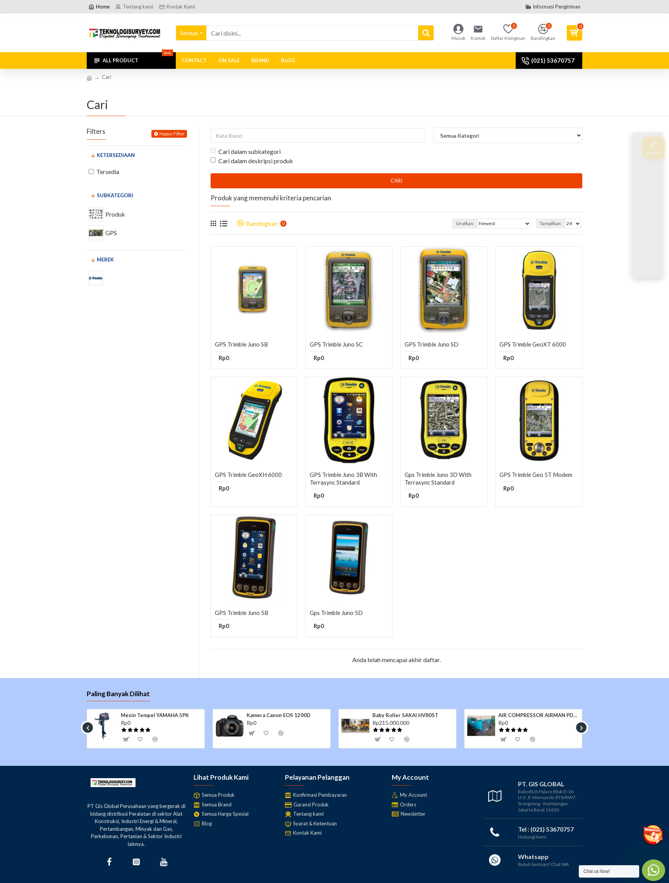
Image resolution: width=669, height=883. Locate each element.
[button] (87, 727)
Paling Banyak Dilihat (118, 694)
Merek (105, 259)
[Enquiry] (647, 147)
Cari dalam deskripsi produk (252, 160)
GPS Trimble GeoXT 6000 (532, 344)
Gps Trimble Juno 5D (336, 612)
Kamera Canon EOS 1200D (278, 715)
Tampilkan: (551, 223)
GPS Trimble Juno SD (431, 344)
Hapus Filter (172, 134)
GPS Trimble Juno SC (336, 344)
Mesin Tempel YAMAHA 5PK (155, 715)
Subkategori (115, 195)
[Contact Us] (647, 233)
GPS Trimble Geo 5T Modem (535, 474)
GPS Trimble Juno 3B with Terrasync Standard (343, 478)
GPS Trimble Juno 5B (241, 612)
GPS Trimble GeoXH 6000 (248, 474)
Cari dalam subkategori (246, 151)
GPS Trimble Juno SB (241, 344)
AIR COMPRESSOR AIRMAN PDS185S (538, 715)
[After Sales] (647, 205)
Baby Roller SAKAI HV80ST (405, 715)
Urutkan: (465, 223)
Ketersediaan (116, 155)
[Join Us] (647, 176)
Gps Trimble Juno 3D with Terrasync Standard (438, 478)
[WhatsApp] (647, 262)
